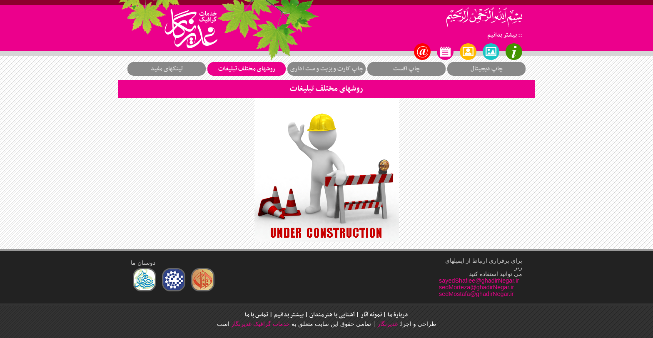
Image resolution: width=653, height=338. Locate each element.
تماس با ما (256, 315)
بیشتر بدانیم (289, 315)
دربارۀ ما (398, 315)
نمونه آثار (371, 315)
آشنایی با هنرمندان (332, 315)
